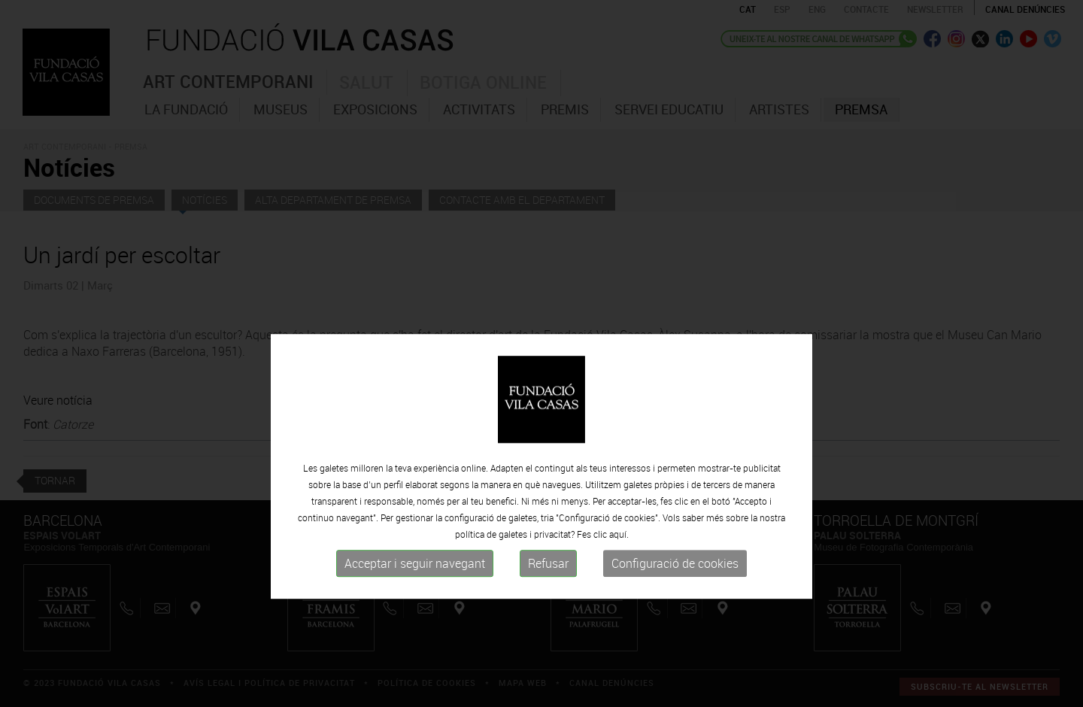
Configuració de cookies (675, 600)
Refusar (548, 600)
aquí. (619, 571)
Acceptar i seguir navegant (414, 600)
